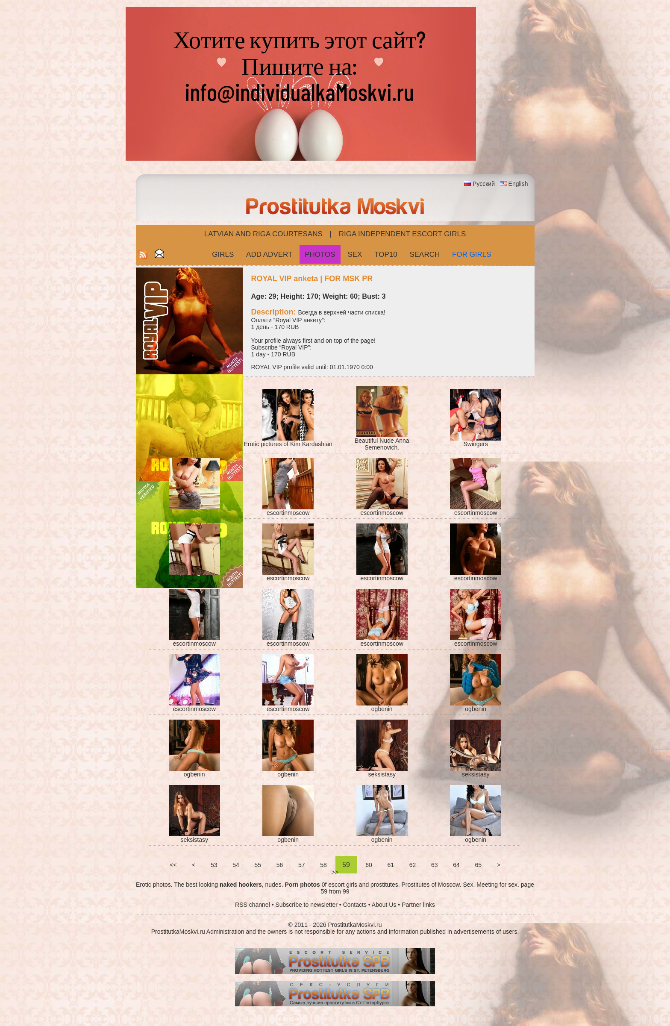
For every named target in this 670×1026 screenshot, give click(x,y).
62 (412, 864)
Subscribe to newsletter (306, 904)
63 (434, 864)
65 (478, 864)
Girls (223, 254)
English (518, 183)
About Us (384, 904)
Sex (354, 254)
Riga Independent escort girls (402, 234)
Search (424, 254)
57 (301, 864)
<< (173, 864)
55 (258, 864)
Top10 (385, 254)
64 (456, 864)
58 (323, 864)
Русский (484, 183)
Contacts (355, 904)
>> (335, 872)
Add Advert (269, 254)
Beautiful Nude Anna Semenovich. (382, 444)
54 (236, 864)
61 (391, 864)
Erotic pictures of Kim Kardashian (288, 444)
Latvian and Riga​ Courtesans (263, 234)
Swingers (475, 444)
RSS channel (252, 904)
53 (214, 864)
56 (280, 864)
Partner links (418, 904)
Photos (320, 254)
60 (368, 864)
